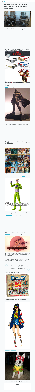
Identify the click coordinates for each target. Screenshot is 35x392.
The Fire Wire (7, 121)
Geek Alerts (24, 299)
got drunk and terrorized (17, 124)
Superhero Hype (12, 85)
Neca (6, 272)
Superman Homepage (9, 215)
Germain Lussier (7, 9)
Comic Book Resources (12, 142)
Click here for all (10, 254)
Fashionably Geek (13, 350)
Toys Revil (6, 87)
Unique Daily (27, 381)
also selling (8, 300)
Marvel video (8, 232)
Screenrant (23, 176)
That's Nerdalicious (7, 234)
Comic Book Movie (7, 173)
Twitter (10, 49)
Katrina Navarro (7, 350)
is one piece (19, 254)
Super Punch (13, 212)
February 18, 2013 (22, 268)
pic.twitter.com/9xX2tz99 (23, 266)
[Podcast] (28, 1)
